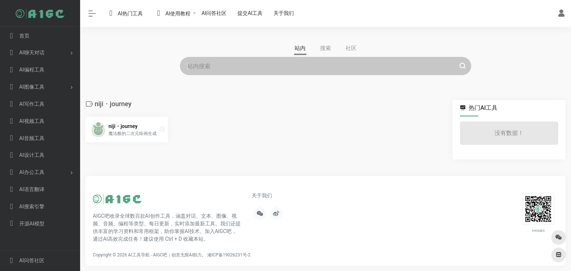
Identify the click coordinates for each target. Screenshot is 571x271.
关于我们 (283, 13)
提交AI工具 (250, 13)
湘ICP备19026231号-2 (229, 254)
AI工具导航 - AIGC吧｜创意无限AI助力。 (167, 254)
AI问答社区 (214, 13)
